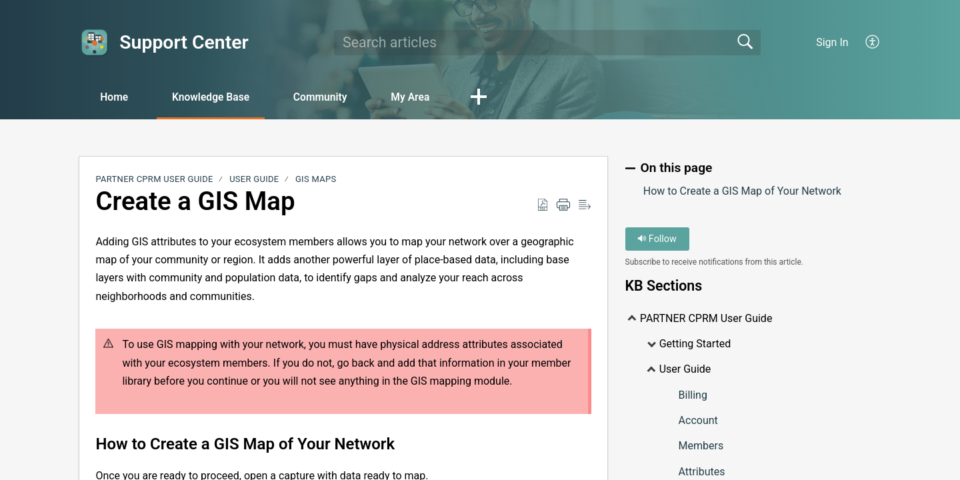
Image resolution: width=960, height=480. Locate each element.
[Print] (563, 205)
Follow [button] (657, 239)
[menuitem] (873, 42)
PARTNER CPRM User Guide (154, 180)
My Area (425, 97)
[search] (547, 42)
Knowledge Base (217, 97)
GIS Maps (315, 180)
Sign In (832, 42)
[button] (495, 98)
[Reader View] (584, 205)
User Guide (254, 180)
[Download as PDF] (543, 205)
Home (116, 97)
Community (331, 97)
